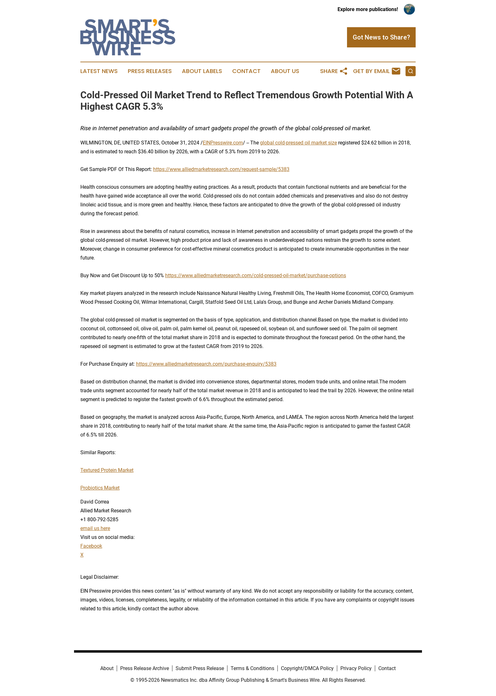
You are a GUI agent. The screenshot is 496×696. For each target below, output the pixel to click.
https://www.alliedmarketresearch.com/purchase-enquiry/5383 (206, 364)
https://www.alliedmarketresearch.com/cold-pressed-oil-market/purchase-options (255, 275)
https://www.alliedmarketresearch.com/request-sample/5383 (221, 169)
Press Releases (150, 71)
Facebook (91, 546)
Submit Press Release (200, 668)
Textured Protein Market (106, 470)
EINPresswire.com (223, 143)
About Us (285, 71)
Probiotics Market (100, 488)
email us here (95, 528)
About (107, 668)
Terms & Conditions (252, 668)
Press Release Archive (144, 668)
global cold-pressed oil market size (298, 143)
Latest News (99, 71)
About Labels (202, 71)
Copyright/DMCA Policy (307, 668)
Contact (246, 71)
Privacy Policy (356, 668)
